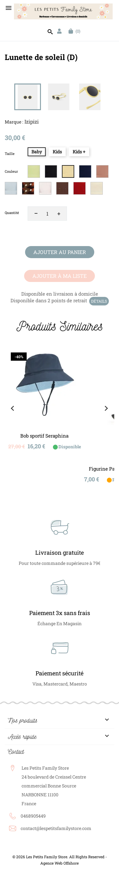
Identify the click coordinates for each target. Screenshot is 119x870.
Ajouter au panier (59, 252)
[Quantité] (47, 213)
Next (106, 408)
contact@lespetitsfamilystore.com (56, 828)
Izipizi (31, 121)
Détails (99, 301)
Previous (12, 408)
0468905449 (33, 816)
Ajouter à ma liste (59, 275)
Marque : (14, 122)
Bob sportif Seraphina (44, 435)
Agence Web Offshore (59, 863)
